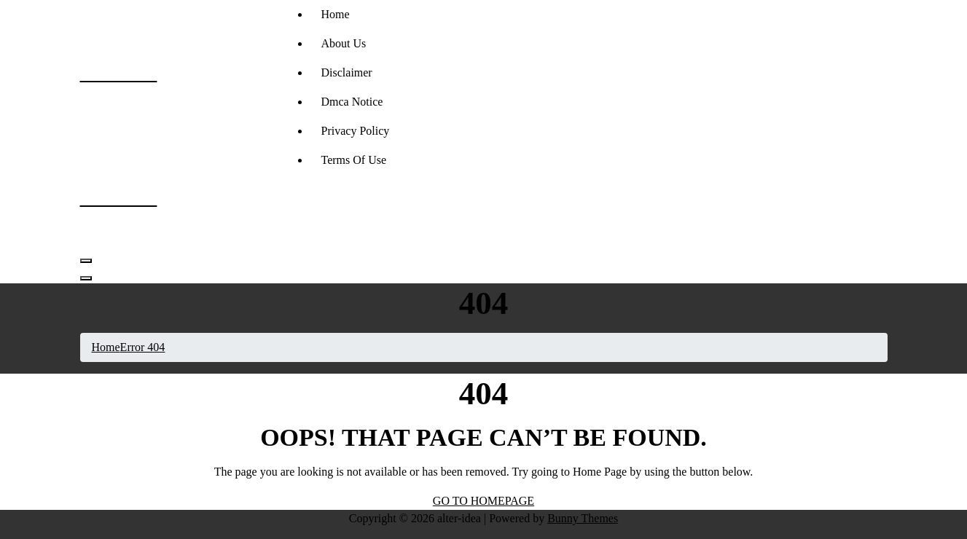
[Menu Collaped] (86, 261)
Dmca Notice (352, 101)
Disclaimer (346, 72)
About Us (344, 43)
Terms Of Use (354, 160)
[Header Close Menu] (86, 278)
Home (335, 14)
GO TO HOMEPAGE (483, 501)
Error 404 (142, 347)
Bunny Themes (582, 518)
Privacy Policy (355, 131)
